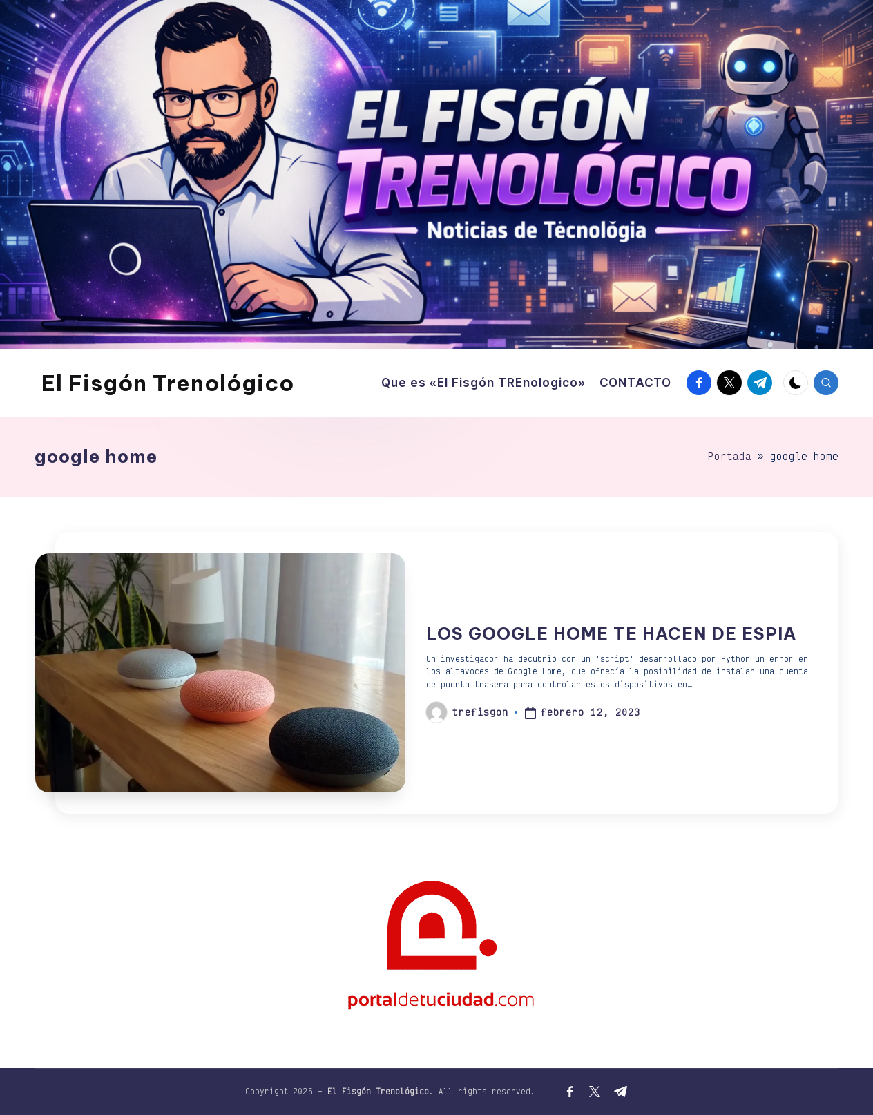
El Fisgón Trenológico (167, 383)
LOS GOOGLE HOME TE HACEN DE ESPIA (611, 633)
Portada (729, 456)
